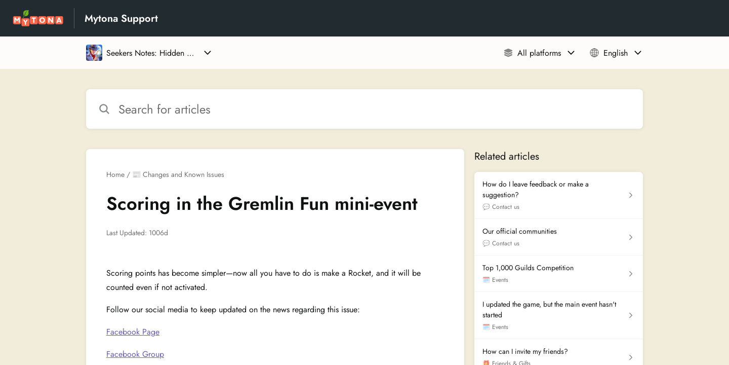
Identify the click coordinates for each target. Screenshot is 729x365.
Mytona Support (121, 18)
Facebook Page (132, 332)
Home (115, 174)
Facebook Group (135, 354)
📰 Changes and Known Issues (178, 174)
